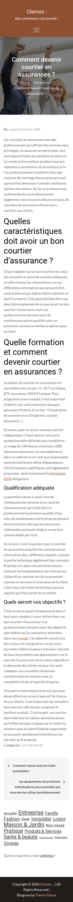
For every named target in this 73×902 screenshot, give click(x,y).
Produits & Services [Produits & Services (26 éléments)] (43, 831)
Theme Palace (45, 895)
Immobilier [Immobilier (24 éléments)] (41, 818)
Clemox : (36, 12)
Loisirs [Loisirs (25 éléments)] (59, 818)
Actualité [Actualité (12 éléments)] (10, 813)
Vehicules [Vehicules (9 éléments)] (61, 837)
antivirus (47, 856)
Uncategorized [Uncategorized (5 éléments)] (46, 837)
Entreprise (32, 745)
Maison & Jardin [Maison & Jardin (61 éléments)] (24, 824)
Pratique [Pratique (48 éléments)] (13, 831)
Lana (12, 129)
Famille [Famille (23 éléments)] (51, 813)
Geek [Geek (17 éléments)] (25, 819)
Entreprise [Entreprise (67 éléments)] (30, 812)
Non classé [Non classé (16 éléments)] (55, 825)
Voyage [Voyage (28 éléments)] (11, 843)
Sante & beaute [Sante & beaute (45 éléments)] (21, 836)
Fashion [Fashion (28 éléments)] (12, 819)
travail (23, 638)
